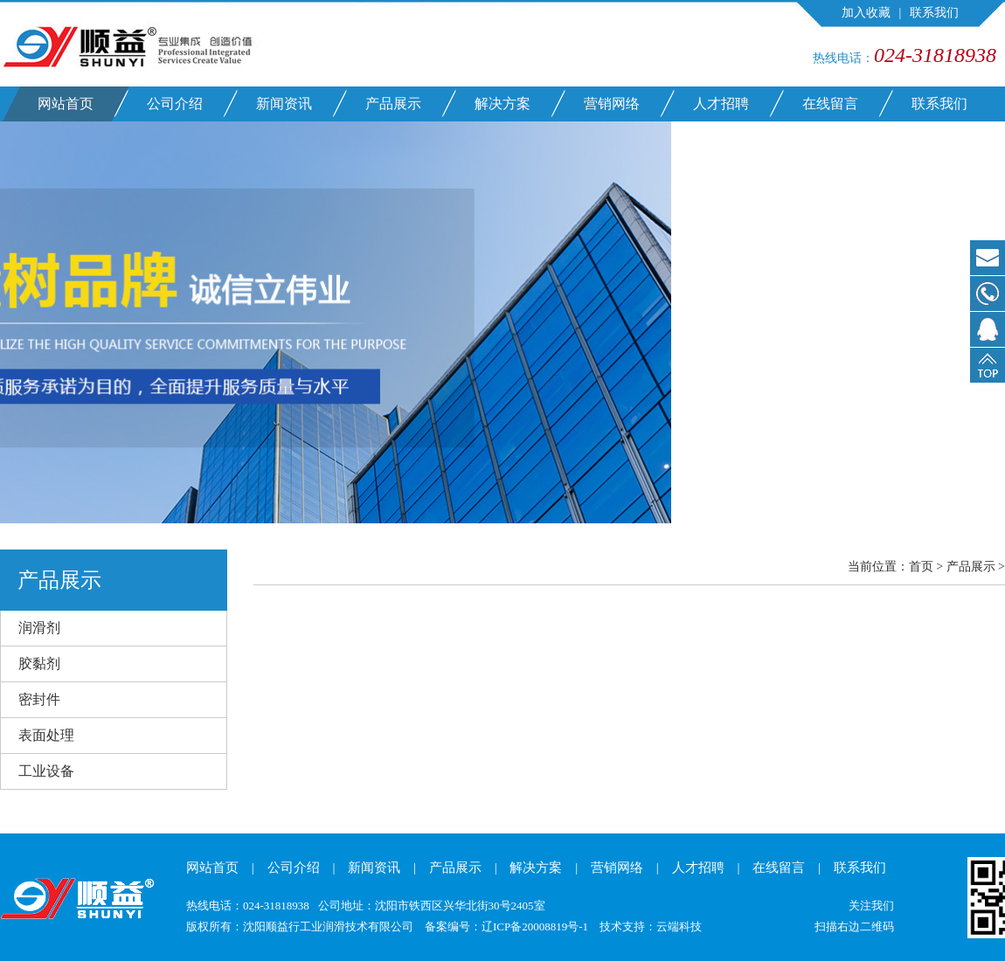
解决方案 (502, 103)
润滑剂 (39, 627)
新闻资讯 (284, 103)
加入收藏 (866, 12)
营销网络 (612, 103)
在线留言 (830, 103)
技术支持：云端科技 (651, 926)
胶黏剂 (39, 663)
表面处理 (46, 735)
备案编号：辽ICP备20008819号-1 (506, 926)
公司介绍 (175, 103)
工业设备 (46, 771)
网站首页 (66, 103)
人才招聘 (721, 103)
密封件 (39, 699)
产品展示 (393, 103)
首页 (921, 566)
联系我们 (934, 12)
